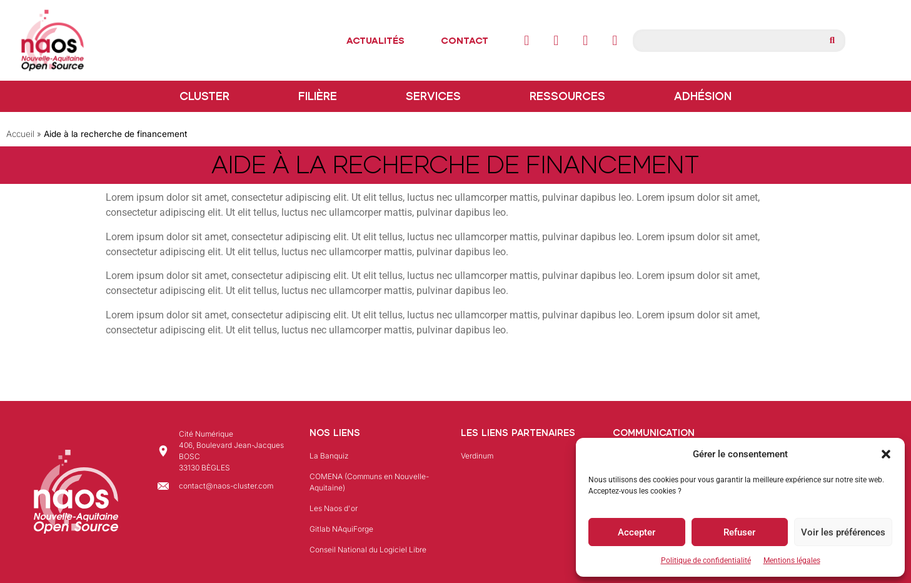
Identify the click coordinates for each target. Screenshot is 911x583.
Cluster (207, 96)
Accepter (636, 532)
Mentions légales (791, 560)
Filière (320, 96)
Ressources (571, 96)
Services (436, 96)
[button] (886, 454)
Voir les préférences (843, 532)
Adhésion (703, 96)
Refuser (739, 532)
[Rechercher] (832, 40)
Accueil (20, 134)
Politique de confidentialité (706, 560)
